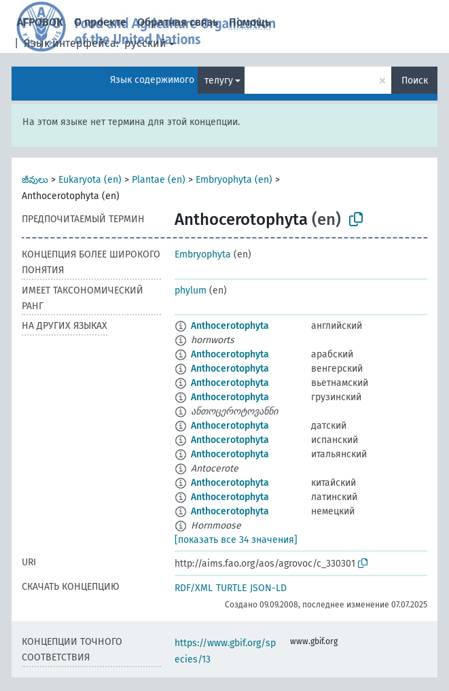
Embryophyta (203, 254)
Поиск (414, 80)
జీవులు (35, 179)
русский (145, 43)
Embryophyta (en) (234, 179)
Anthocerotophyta (230, 326)
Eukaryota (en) (90, 179)
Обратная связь (177, 22)
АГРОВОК (40, 22)
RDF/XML (194, 588)
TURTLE (231, 588)
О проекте (100, 22)
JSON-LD (268, 588)
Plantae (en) (158, 179)
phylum (190, 290)
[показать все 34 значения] (236, 540)
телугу (218, 80)
